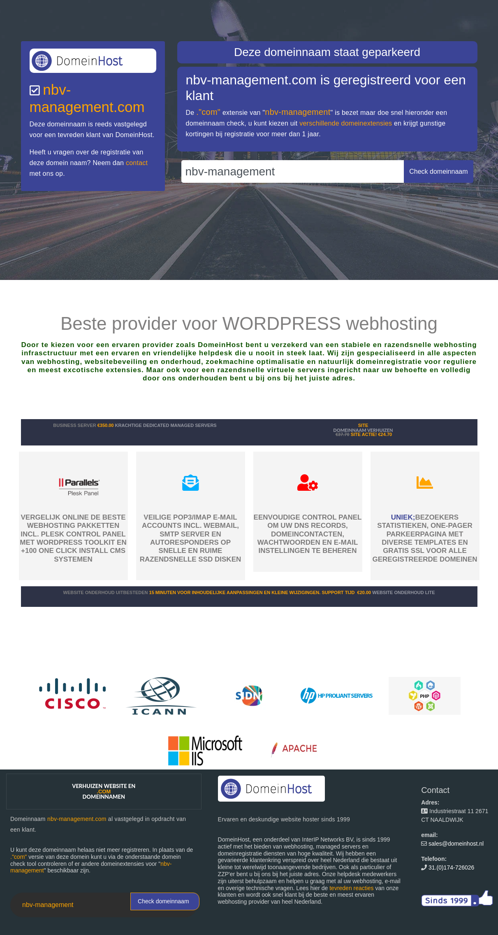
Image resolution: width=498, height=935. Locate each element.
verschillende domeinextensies (345, 123)
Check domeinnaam (163, 901)
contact (137, 162)
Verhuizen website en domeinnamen (103, 791)
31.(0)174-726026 (451, 867)
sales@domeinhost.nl (456, 843)
